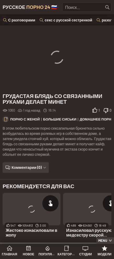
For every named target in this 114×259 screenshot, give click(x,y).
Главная (9, 254)
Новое (28, 254)
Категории (66, 254)
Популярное (47, 254)
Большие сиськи (59, 119)
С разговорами (21, 20)
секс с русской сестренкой (68, 20)
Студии (85, 254)
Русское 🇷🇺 (30, 7)
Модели (104, 254)
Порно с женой (25, 119)
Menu (102, 240)
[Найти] (107, 7)
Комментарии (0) (27, 167)
